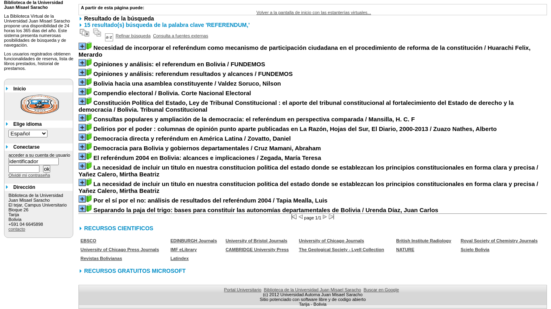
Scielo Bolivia (474, 249)
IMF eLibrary (184, 249)
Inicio (19, 89)
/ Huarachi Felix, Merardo (304, 51)
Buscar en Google (381, 289)
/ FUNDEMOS (179, 64)
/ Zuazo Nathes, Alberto (295, 128)
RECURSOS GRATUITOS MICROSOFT (135, 271)
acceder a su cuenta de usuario (39, 155)
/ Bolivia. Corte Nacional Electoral (172, 93)
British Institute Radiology (423, 240)
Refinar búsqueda (133, 35)
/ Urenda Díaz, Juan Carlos (265, 210)
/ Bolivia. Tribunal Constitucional (296, 106)
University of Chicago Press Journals (119, 249)
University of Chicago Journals (331, 240)
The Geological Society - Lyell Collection (341, 249)
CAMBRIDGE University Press (257, 249)
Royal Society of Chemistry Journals (498, 240)
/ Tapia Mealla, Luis (210, 200)
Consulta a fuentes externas (180, 35)
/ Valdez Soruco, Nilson (187, 83)
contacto (16, 229)
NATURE (405, 249)
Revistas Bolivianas (101, 258)
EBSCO (88, 240)
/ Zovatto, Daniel (192, 138)
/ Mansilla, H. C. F (254, 119)
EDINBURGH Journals (194, 240)
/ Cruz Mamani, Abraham (207, 148)
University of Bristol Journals (256, 240)
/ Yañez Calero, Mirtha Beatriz (308, 171)
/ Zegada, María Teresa (207, 157)
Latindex (180, 258)
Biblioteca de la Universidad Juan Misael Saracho (312, 289)
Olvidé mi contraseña (29, 175)
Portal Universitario (243, 289)
